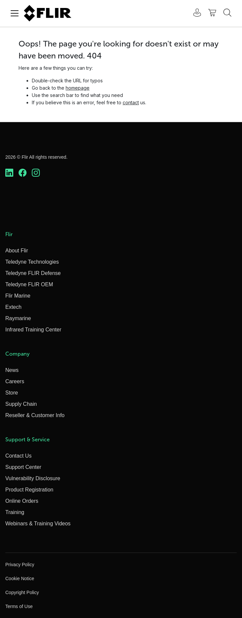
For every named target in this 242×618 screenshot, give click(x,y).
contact (131, 102)
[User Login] (193, 13)
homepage (78, 88)
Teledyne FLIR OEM (29, 284)
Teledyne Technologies (32, 262)
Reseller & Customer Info (35, 415)
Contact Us (18, 456)
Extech (13, 307)
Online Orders (21, 501)
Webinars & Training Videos (38, 523)
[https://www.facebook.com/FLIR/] (23, 173)
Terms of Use (18, 606)
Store (11, 393)
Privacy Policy (19, 564)
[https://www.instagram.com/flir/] (36, 173)
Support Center (23, 467)
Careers (14, 381)
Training (14, 512)
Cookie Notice (19, 578)
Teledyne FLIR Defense (33, 273)
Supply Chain (21, 404)
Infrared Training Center (33, 329)
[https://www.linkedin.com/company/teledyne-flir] (9, 173)
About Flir (16, 250)
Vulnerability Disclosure (32, 478)
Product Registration (29, 489)
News (12, 370)
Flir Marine (17, 296)
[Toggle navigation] (15, 13)
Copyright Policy (22, 592)
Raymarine (18, 318)
